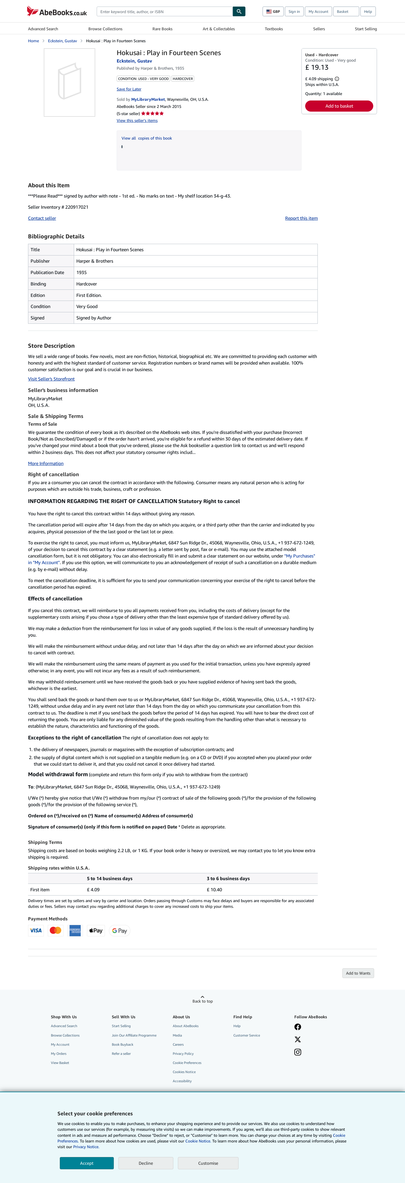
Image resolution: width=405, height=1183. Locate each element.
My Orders (58, 1053)
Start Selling (366, 28)
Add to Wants (358, 973)
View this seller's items (137, 120)
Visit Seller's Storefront (51, 379)
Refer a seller (121, 1053)
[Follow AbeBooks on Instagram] (297, 1053)
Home (33, 40)
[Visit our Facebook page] (297, 1027)
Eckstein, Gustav (62, 40)
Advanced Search (43, 28)
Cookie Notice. (198, 1140)
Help (368, 11)
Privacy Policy (183, 1053)
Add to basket (339, 106)
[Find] (239, 11)
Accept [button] (87, 1163)
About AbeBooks (185, 1026)
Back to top (202, 1001)
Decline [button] (146, 1163)
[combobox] (165, 11)
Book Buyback (122, 1044)
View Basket (60, 1063)
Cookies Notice (184, 1072)
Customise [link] (208, 1163)
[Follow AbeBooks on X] (297, 1040)
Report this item (301, 218)
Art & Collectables (219, 28)
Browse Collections (105, 28)
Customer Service (246, 1035)
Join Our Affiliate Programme (134, 1035)
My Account (318, 11)
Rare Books (162, 28)
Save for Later (129, 88)
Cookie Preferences (187, 1063)
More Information (45, 463)
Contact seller (42, 218)
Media (177, 1035)
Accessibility (182, 1081)
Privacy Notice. (86, 1146)
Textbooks (274, 28)
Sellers (319, 28)
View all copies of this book (147, 138)
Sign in (294, 11)
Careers (178, 1044)
